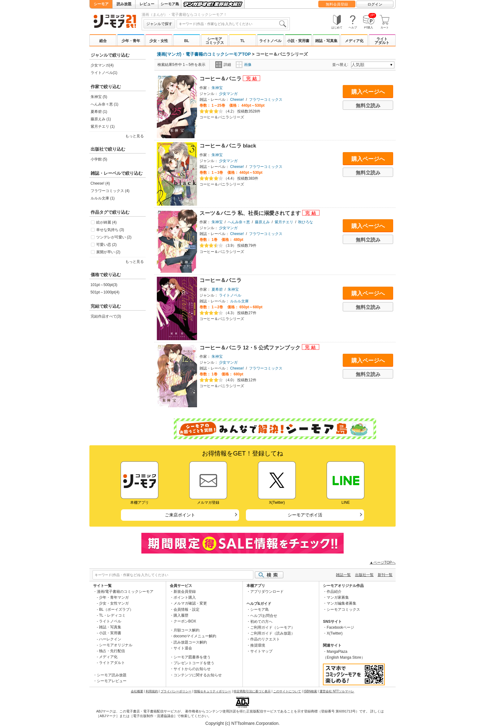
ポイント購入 (185, 597)
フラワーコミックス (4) (110, 191)
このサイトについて (287, 691)
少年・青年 (131, 41)
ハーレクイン (110, 639)
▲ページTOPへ (383, 562)
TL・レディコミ (112, 615)
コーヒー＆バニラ (221, 79)
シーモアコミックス (214, 41)
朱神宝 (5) (99, 97)
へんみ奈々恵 (239, 222)
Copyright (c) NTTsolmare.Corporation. (242, 723)
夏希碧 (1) (99, 111)
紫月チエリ (284, 222)
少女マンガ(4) (102, 65)
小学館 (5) (99, 159)
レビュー (146, 4)
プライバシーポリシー (176, 691)
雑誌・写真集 (326, 41)
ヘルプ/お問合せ (263, 616)
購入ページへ (368, 92)
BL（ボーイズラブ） (116, 609)
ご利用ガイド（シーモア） (272, 627)
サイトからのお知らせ (192, 669)
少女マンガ (228, 94)
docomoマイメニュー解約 (195, 636)
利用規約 (152, 691)
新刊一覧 (385, 575)
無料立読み (368, 105)
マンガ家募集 (338, 597)
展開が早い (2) (108, 252)
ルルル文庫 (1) (103, 198)
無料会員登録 (337, 4)
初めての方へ (261, 621)
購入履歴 (181, 615)
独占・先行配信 (112, 651)
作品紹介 (334, 591)
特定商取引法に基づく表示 (252, 691)
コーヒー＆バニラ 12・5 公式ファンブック (251, 348)
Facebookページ (340, 627)
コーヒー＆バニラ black (228, 146)
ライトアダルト (382, 41)
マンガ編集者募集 (341, 603)
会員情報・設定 (187, 609)
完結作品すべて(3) (106, 316)
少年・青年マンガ (114, 597)
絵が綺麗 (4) (106, 222)
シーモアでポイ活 (305, 514)
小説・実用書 (298, 41)
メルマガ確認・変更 (190, 603)
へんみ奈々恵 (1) (104, 104)
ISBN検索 (310, 691)
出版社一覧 (364, 575)
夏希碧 (217, 289)
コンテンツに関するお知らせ (198, 675)
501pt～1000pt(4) (105, 292)
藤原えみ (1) (101, 119)
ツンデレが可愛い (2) (113, 237)
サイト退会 (183, 648)
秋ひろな (305, 222)
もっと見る (134, 136)
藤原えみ (262, 222)
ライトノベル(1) (104, 73)
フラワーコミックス (265, 99)
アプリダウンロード (267, 591)
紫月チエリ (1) (103, 126)
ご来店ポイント (180, 514)
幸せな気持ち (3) (110, 230)
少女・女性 (158, 41)
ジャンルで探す (159, 24)
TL (242, 41)
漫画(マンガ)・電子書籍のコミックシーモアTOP (204, 54)
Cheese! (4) (100, 183)
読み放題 (124, 4)
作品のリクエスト (265, 639)
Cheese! (237, 99)
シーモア (101, 4)
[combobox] (232, 23)
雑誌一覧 (343, 575)
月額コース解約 (187, 630)
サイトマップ (261, 651)
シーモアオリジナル (115, 645)
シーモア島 (170, 4)
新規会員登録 (185, 591)
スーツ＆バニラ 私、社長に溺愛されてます (251, 213)
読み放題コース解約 (190, 642)
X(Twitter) (334, 633)
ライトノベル (270, 41)
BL (186, 41)
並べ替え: (341, 64)
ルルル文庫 (239, 301)
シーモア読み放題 (112, 675)
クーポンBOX (185, 621)
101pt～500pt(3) (104, 285)
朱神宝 (217, 88)
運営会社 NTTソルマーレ (337, 691)
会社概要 (137, 691)
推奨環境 (257, 645)
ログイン (374, 4)
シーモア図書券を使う (192, 657)
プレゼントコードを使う (194, 663)
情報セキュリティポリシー (212, 691)
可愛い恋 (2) (106, 244)
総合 (103, 41)
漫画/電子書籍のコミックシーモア (125, 591)
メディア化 (354, 41)
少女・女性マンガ (114, 603)
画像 (243, 64)
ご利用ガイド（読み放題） (272, 633)
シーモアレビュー (112, 681)
